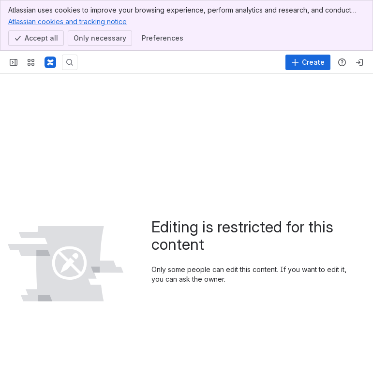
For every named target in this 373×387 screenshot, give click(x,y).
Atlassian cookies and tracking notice (67, 21)
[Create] (307, 62)
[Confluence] (50, 62)
